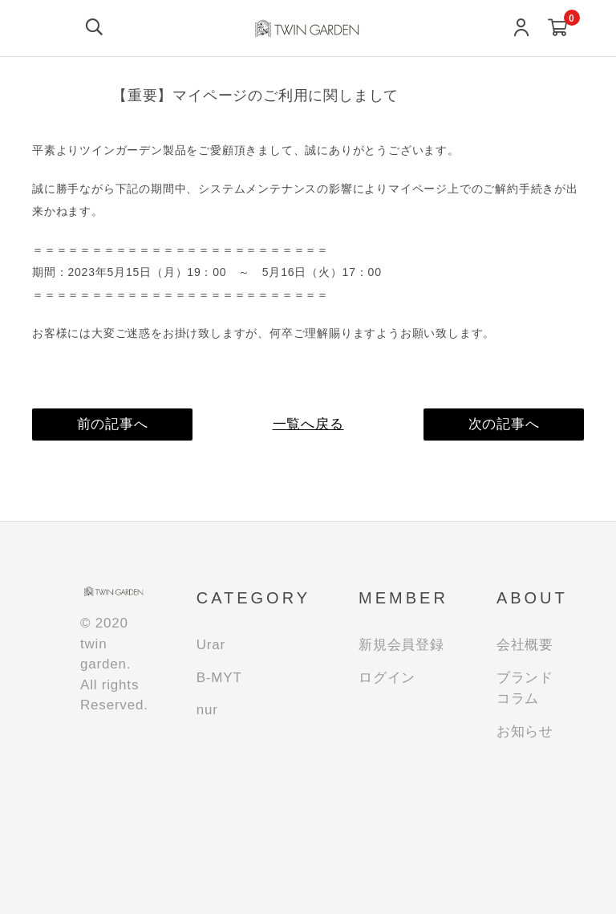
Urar (211, 644)
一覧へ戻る (308, 424)
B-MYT (219, 677)
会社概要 (524, 644)
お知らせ (524, 731)
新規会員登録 (401, 644)
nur (207, 709)
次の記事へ (504, 424)
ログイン (387, 677)
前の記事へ (112, 424)
